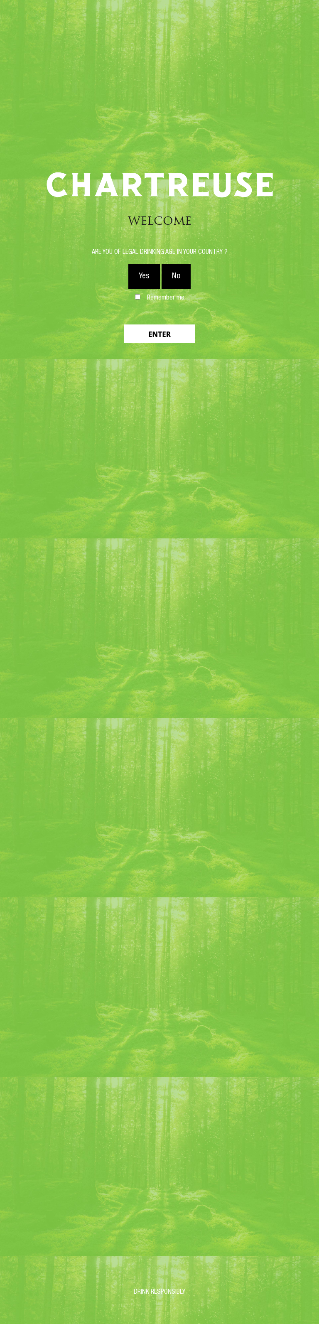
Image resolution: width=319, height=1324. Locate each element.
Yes (144, 277)
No (176, 277)
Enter (159, 334)
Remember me (165, 298)
